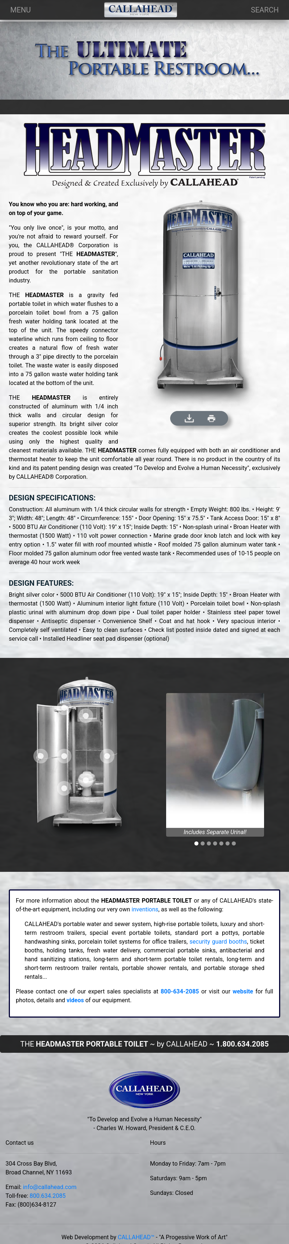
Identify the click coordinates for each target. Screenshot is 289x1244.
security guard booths (218, 941)
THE (144, 1044)
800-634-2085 (180, 991)
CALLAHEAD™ (136, 1237)
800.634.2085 (48, 1195)
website (243, 991)
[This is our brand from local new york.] (144, 1092)
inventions (145, 909)
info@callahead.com (49, 1187)
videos (75, 1000)
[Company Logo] (141, 10)
